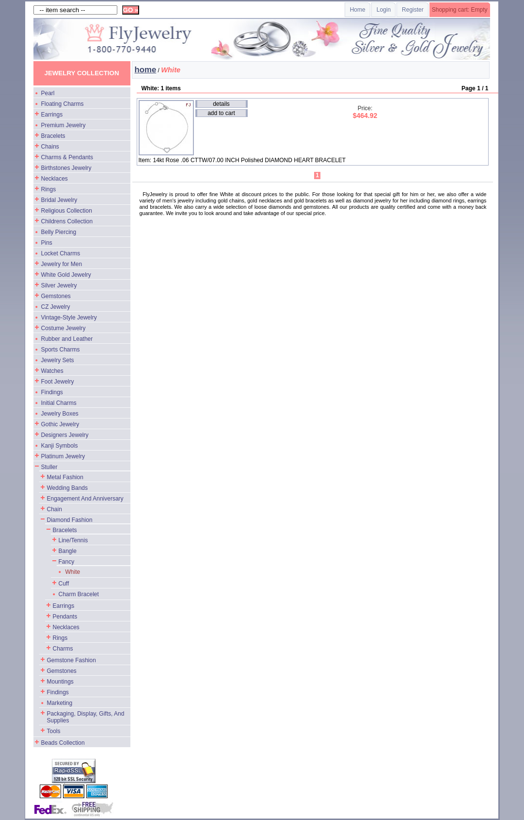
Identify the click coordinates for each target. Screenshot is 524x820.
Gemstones (56, 296)
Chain (54, 509)
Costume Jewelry (63, 328)
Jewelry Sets (57, 360)
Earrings (52, 114)
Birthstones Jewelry (66, 168)
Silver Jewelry (59, 285)
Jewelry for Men (61, 264)
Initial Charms (59, 403)
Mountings (60, 681)
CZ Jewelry (55, 306)
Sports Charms (60, 349)
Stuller (49, 467)
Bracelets (53, 136)
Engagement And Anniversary (85, 498)
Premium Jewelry (63, 125)
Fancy (67, 561)
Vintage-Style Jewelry (69, 317)
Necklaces (54, 178)
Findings (52, 392)
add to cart (221, 113)
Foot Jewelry (57, 381)
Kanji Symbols (59, 445)
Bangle (68, 551)
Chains (50, 146)
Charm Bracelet (79, 594)
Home (357, 9)
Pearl (48, 93)
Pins (46, 242)
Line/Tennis (73, 540)
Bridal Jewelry (59, 200)
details (221, 103)
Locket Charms (60, 253)
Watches (52, 371)
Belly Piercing (59, 232)
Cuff (64, 583)
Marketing (60, 703)
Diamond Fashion (70, 520)
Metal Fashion (65, 477)
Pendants (65, 616)
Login (384, 9)
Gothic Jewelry (60, 424)
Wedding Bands (67, 488)
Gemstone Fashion (71, 660)
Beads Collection (63, 742)
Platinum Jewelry (63, 456)
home (146, 69)
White (72, 572)
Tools (54, 731)
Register (413, 9)
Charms (63, 648)
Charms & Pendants (67, 157)
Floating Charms (62, 103)
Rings (48, 189)
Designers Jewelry (65, 435)
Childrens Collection (67, 221)
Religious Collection (66, 210)
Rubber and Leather (67, 338)
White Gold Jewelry (66, 274)
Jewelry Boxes (60, 413)
